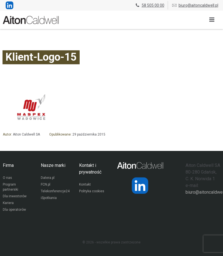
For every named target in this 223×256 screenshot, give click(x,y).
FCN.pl (45, 184)
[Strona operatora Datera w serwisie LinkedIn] (140, 185)
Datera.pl (47, 178)
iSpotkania (49, 198)
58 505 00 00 (149, 5)
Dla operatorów (14, 210)
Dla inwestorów (15, 196)
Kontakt (85, 184)
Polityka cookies (91, 191)
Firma (8, 165)
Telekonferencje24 (55, 191)
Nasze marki (53, 165)
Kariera (8, 203)
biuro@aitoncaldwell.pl (195, 5)
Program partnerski (10, 186)
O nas (7, 178)
